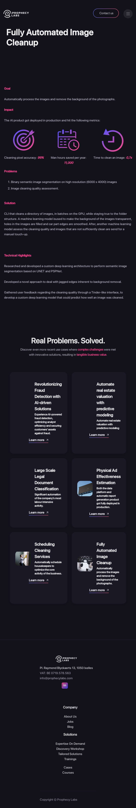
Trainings (70, 759)
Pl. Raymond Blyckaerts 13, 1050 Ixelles (66, 668)
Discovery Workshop (70, 749)
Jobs (70, 721)
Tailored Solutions (70, 754)
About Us (70, 716)
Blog (70, 726)
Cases (68, 767)
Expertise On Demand (70, 743)
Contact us (106, 13)
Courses (68, 772)
